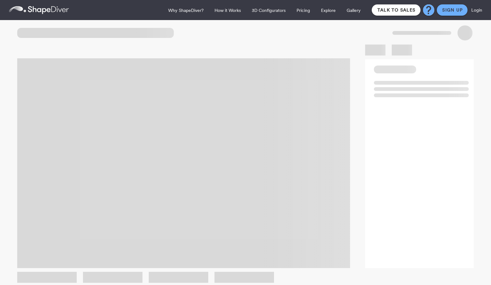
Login (476, 10)
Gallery (354, 10)
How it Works (227, 10)
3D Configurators (269, 10)
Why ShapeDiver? (186, 10)
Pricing (303, 10)
